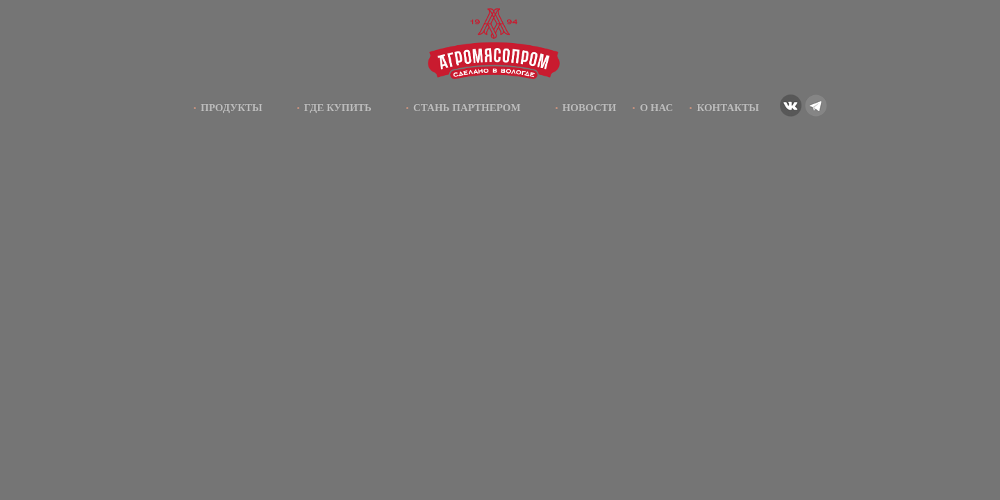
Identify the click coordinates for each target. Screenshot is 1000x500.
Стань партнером (467, 107)
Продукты (231, 107)
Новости (589, 107)
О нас (656, 107)
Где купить (338, 107)
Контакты (728, 107)
